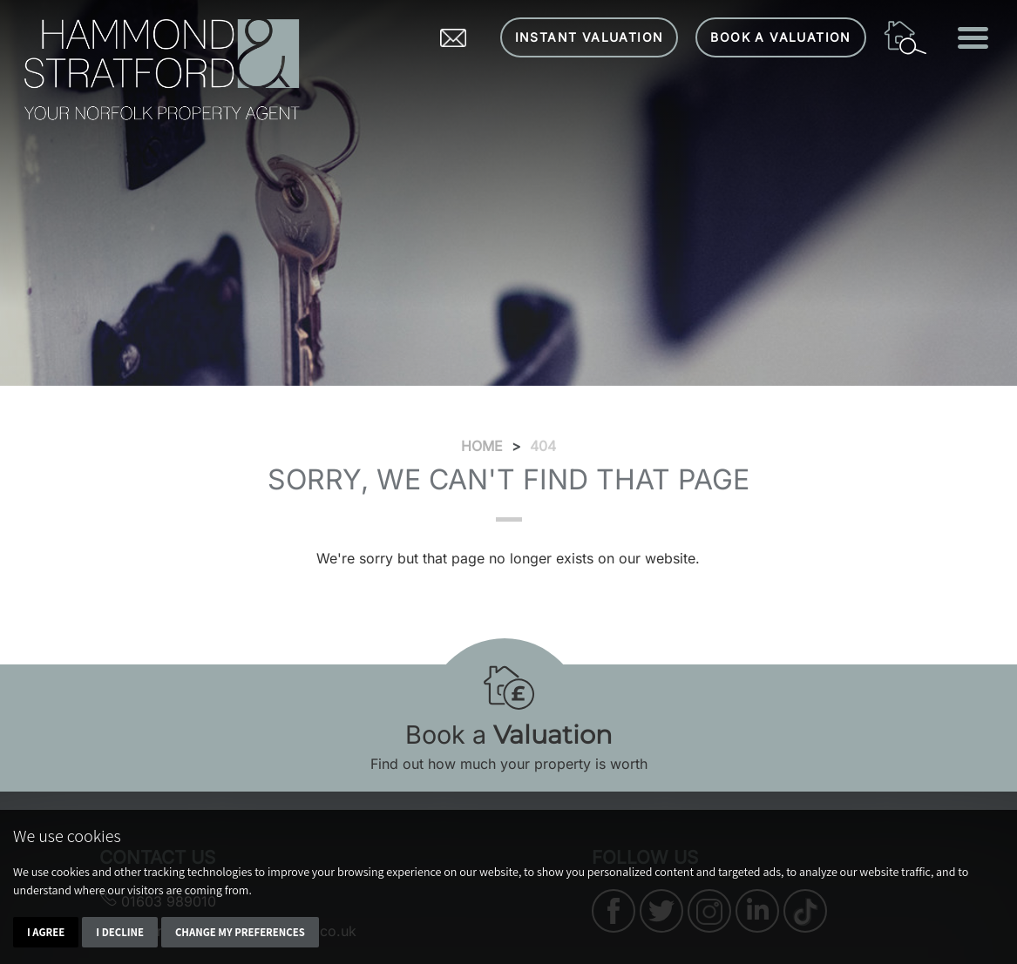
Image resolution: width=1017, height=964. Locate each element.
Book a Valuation (780, 37)
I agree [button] (45, 932)
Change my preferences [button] (240, 932)
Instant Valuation (589, 37)
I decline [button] (120, 932)
